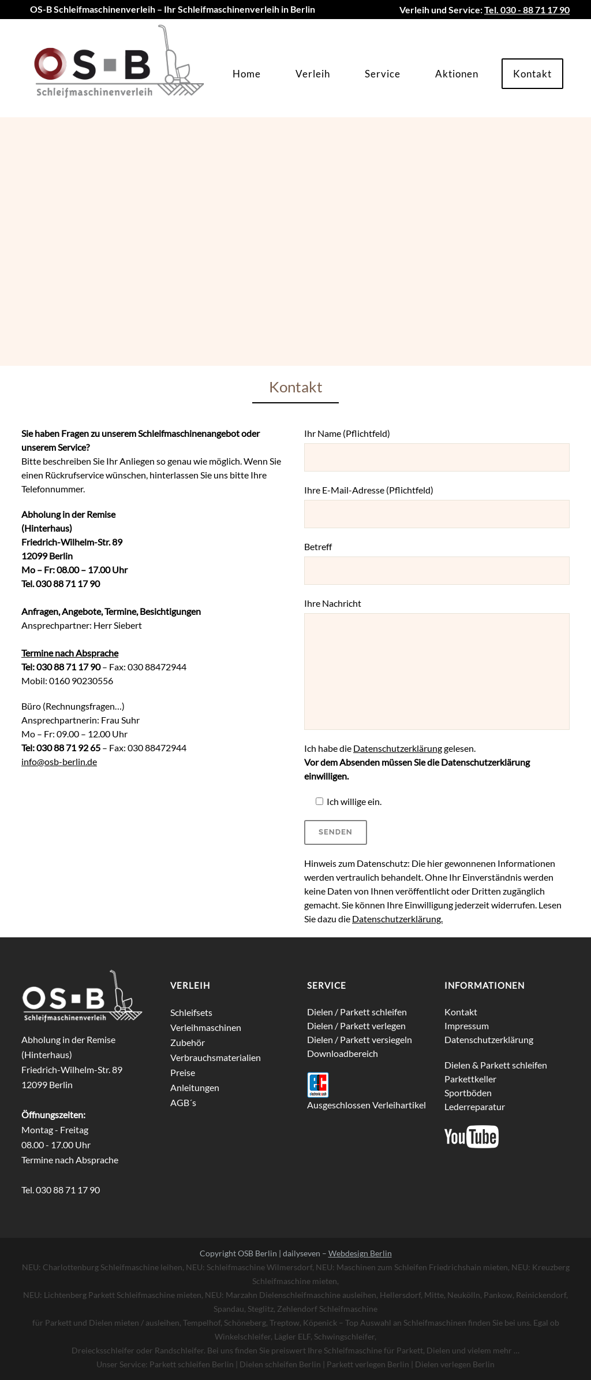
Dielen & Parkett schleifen (495, 1064)
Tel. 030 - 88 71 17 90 (527, 9)
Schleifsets (191, 1012)
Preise (182, 1072)
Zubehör (187, 1042)
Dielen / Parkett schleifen (357, 1011)
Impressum (466, 1025)
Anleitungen (194, 1087)
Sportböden (468, 1092)
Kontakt (460, 1011)
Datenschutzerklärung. (397, 918)
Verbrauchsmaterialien (215, 1057)
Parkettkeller (470, 1078)
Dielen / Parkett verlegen (356, 1025)
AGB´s (183, 1102)
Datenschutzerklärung (397, 748)
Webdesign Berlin (360, 1253)
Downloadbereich (342, 1053)
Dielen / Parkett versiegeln (359, 1039)
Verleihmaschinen (205, 1027)
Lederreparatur (474, 1106)
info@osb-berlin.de (59, 761)
